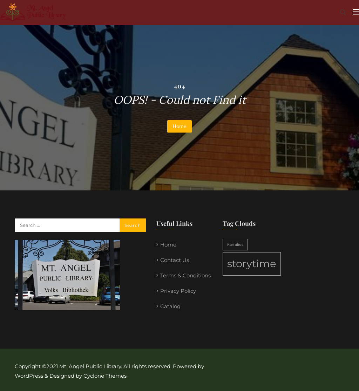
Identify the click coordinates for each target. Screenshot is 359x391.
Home (179, 126)
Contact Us (174, 260)
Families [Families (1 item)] (235, 244)
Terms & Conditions (185, 275)
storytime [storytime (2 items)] (251, 263)
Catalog (170, 306)
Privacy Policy (178, 291)
